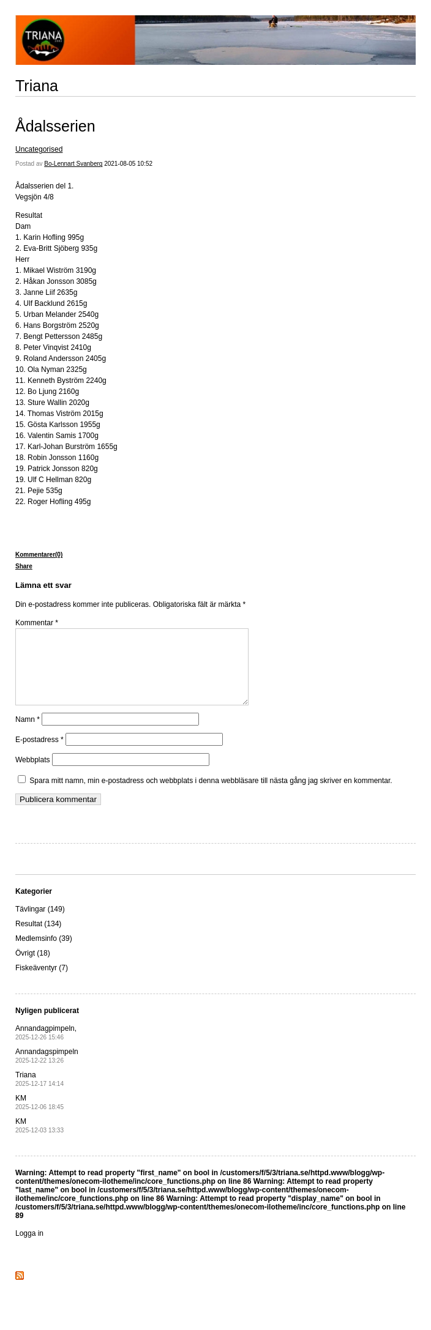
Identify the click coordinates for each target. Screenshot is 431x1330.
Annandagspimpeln (46, 1070)
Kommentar (36, 623)
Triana (36, 85)
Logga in (29, 1248)
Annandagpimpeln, (46, 1047)
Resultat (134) (38, 938)
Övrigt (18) (32, 968)
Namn (27, 734)
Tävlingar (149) (40, 923)
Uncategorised (38, 149)
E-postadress (39, 754)
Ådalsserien (55, 126)
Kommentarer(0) (38, 554)
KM (39, 1117)
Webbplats (32, 774)
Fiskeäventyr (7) (41, 982)
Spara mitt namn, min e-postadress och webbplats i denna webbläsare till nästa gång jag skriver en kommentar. (210, 795)
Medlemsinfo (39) (43, 953)
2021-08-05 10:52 (128, 163)
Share (23, 566)
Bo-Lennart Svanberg (73, 163)
